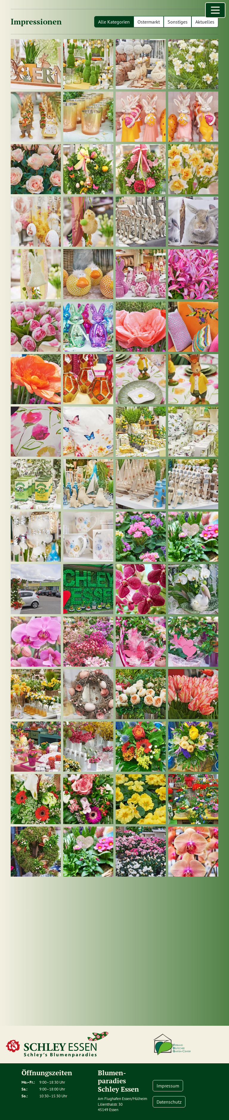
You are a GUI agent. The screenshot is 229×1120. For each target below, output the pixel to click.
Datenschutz (169, 1102)
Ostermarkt (148, 22)
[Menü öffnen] (215, 10)
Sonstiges (178, 22)
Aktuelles (204, 22)
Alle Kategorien (114, 22)
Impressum (168, 1086)
